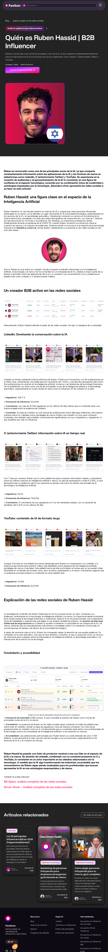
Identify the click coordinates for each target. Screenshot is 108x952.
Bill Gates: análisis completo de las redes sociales (35, 781)
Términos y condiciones (65, 925)
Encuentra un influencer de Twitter (90, 936)
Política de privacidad (64, 929)
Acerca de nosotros (38, 925)
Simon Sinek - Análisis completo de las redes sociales (38, 787)
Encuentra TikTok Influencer (87, 929)
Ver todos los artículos (92, 815)
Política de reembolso (64, 933)
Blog (7, 21)
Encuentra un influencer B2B (90, 943)
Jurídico (58, 921)
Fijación (33, 929)
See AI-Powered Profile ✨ (22, 70)
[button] (59, 5)
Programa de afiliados (39, 933)
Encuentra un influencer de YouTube (90, 922)
